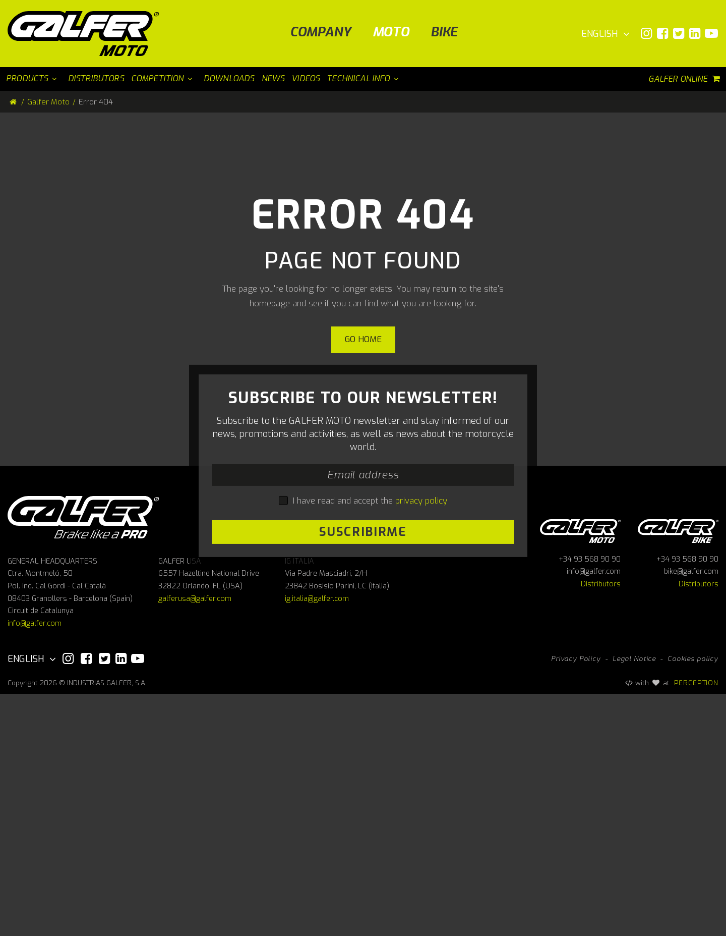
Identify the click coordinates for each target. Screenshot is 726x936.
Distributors (601, 826)
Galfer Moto (48, 102)
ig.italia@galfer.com (317, 841)
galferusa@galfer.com (194, 841)
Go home (363, 339)
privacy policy (421, 621)
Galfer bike (678, 771)
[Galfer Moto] (87, 34)
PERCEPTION (696, 924)
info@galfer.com (35, 865)
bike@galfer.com (691, 813)
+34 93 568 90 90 (590, 801)
